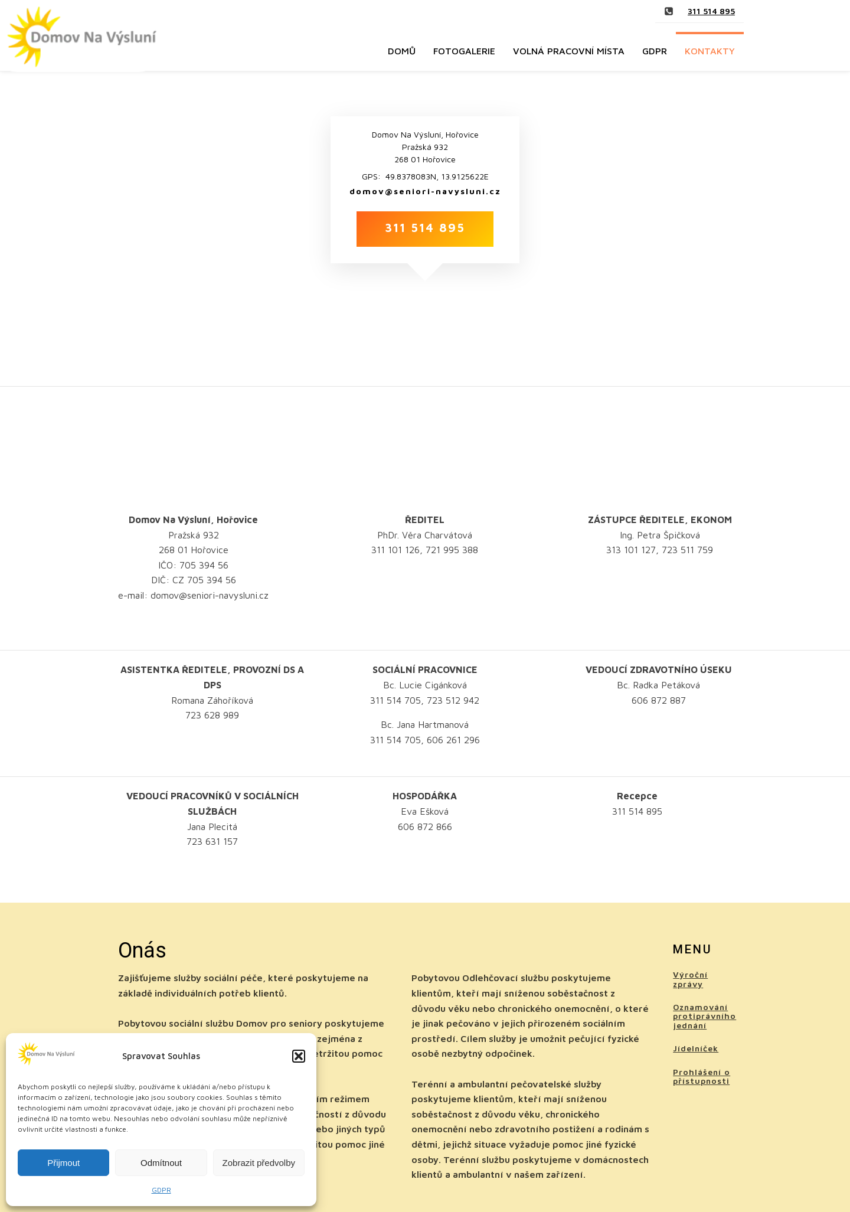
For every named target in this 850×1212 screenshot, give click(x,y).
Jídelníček (695, 1048)
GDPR (161, 1189)
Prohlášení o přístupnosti (701, 1076)
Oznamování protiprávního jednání (704, 1016)
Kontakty (710, 50)
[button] (299, 1056)
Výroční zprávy (690, 979)
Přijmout (63, 1163)
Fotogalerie (464, 50)
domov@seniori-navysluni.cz (425, 191)
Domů (402, 50)
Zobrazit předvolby (259, 1163)
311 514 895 (711, 11)
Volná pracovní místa (569, 50)
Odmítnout (161, 1163)
